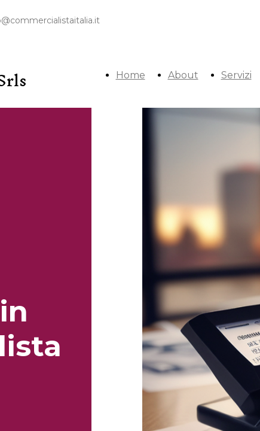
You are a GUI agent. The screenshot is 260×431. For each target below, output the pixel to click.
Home (130, 75)
